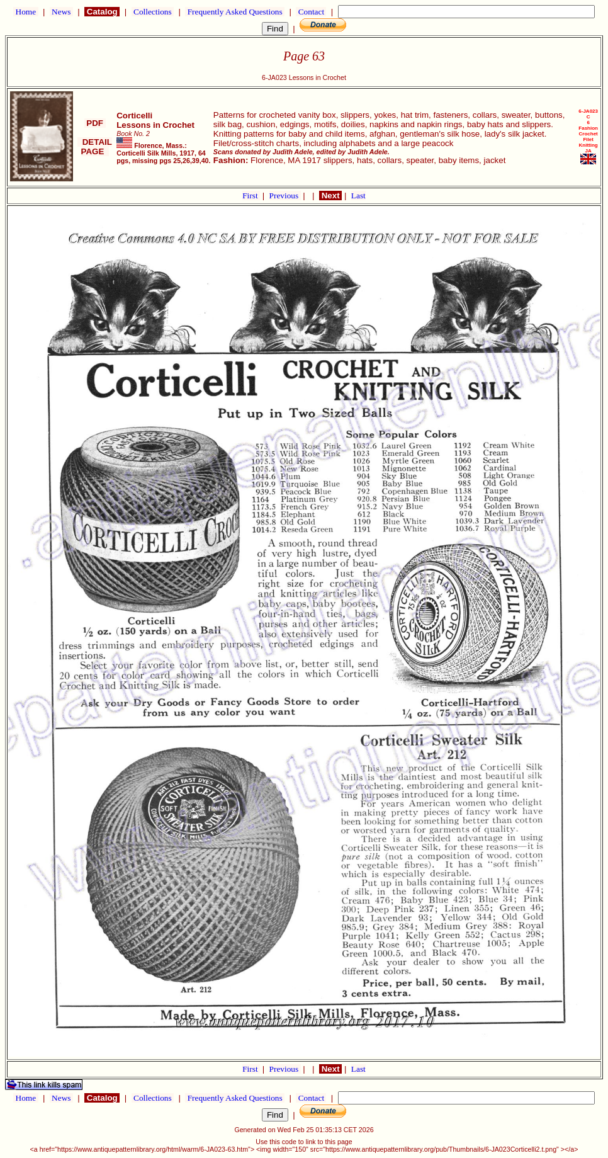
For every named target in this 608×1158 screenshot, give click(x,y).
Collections (153, 11)
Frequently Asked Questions (234, 11)
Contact (311, 11)
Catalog (102, 11)
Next (330, 195)
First (251, 195)
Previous (285, 195)
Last (358, 195)
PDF (95, 123)
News (61, 11)
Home (25, 11)
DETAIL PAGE (94, 146)
